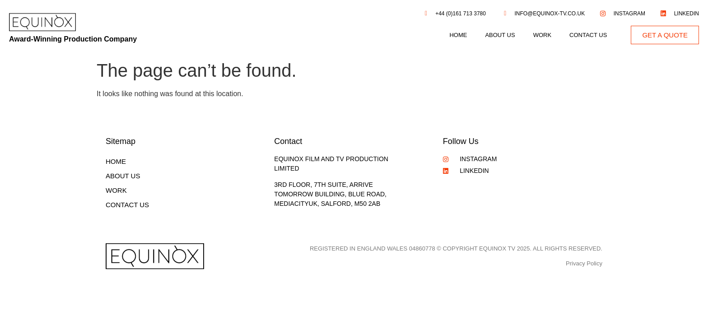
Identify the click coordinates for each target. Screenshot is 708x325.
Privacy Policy (584, 263)
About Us (500, 35)
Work (542, 35)
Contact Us (588, 35)
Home (458, 35)
